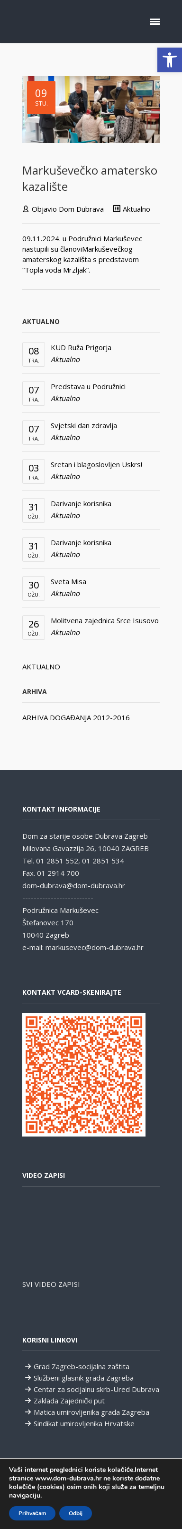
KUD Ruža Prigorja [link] (81, 347)
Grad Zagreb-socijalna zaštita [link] (81, 1366)
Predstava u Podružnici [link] (88, 386)
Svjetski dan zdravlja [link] (84, 425)
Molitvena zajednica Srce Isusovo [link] (105, 620)
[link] (169, 60)
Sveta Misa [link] (68, 581)
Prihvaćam (32, 1513)
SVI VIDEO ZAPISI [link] (51, 1284)
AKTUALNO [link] (41, 666)
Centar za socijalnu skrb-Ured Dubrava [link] (96, 1389)
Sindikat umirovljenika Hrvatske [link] (84, 1423)
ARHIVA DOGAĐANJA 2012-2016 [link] (76, 717)
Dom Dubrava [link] (81, 209)
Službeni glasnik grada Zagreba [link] (84, 1377)
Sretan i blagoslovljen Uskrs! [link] (96, 464)
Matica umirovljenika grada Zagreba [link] (91, 1412)
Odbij (75, 1513)
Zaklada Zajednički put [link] (69, 1400)
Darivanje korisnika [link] (81, 503)
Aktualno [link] (136, 209)
